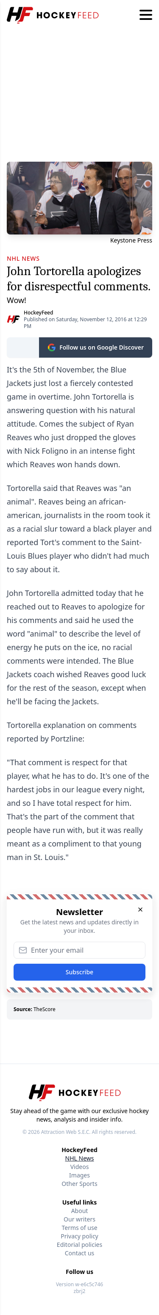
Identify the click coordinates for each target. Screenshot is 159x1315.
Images (79, 1175)
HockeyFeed (38, 312)
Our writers (79, 1219)
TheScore (44, 1009)
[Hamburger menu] (145, 15)
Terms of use (79, 1228)
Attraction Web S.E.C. (66, 1132)
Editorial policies (79, 1245)
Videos (79, 1167)
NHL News (79, 1158)
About (79, 1211)
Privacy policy (79, 1236)
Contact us (80, 1253)
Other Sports (79, 1184)
